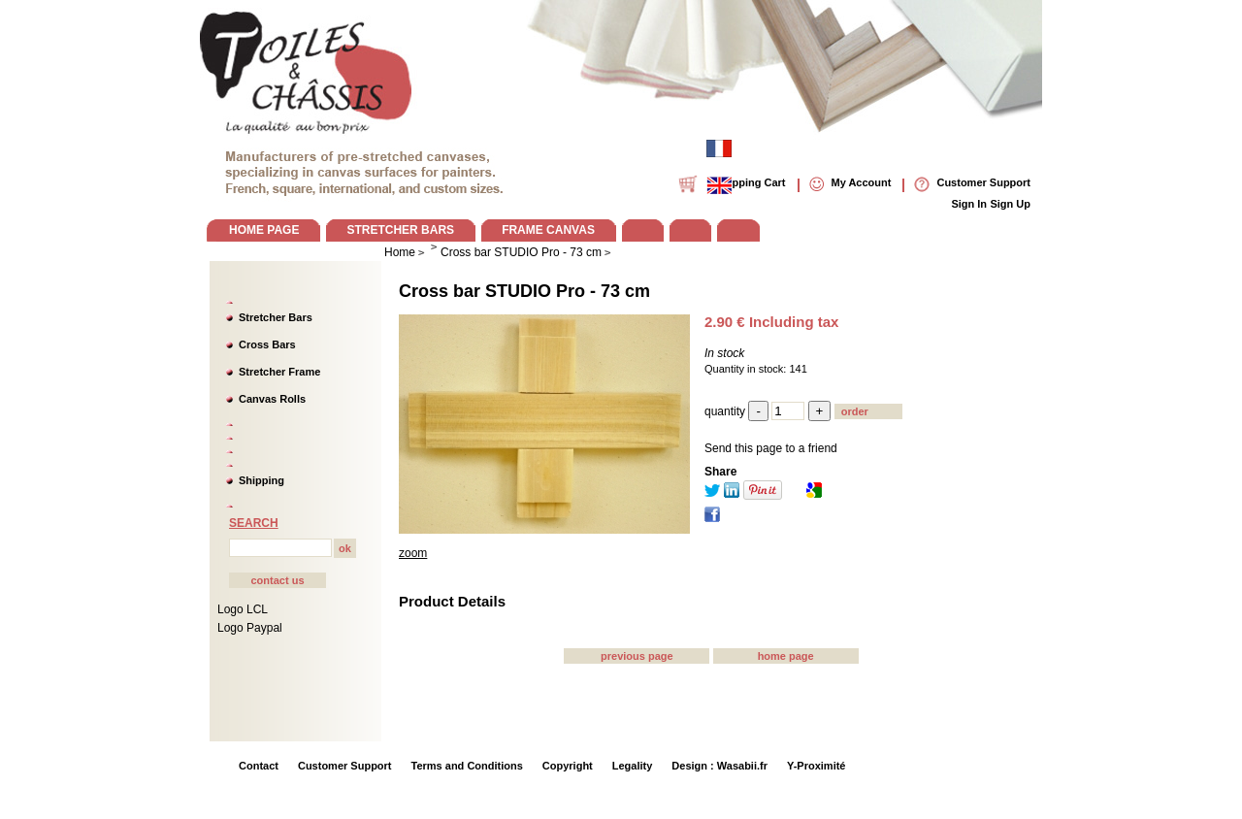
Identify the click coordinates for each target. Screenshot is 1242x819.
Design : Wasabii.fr (719, 765)
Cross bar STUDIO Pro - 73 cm (524, 291)
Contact (258, 765)
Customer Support (345, 765)
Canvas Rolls (272, 399)
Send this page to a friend (770, 448)
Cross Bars (267, 344)
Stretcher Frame (279, 371)
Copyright (567, 765)
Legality (632, 765)
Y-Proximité (816, 765)
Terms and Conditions (467, 765)
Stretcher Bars (275, 317)
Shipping (261, 480)
